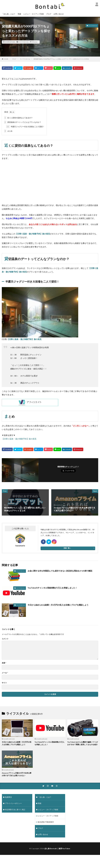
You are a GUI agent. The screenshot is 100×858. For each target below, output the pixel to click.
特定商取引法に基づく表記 (15, 809)
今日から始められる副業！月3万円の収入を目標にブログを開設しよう (58, 605)
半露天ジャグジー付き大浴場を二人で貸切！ (25, 126)
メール (5, 673)
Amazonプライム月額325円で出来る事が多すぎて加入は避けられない (16, 774)
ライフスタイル (23, 42)
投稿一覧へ (67, 548)
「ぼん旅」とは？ (8, 14)
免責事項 (8, 797)
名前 (4, 663)
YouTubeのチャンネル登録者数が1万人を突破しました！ (52, 588)
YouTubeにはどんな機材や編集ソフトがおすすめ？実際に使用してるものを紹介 (82, 743)
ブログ (48, 14)
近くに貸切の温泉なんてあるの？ (18, 117)
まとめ (8, 131)
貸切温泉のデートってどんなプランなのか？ (22, 122)
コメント (5, 639)
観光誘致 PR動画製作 (46, 822)
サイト (4, 683)
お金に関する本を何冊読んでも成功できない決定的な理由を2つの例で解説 (60, 571)
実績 (19, 14)
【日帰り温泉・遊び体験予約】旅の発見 (32, 234)
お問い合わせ (59, 14)
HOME (6, 59)
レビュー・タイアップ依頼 (33, 14)
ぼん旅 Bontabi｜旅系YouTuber (57, 848)
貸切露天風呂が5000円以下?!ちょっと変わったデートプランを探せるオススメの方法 (61, 59)
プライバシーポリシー (13, 803)
